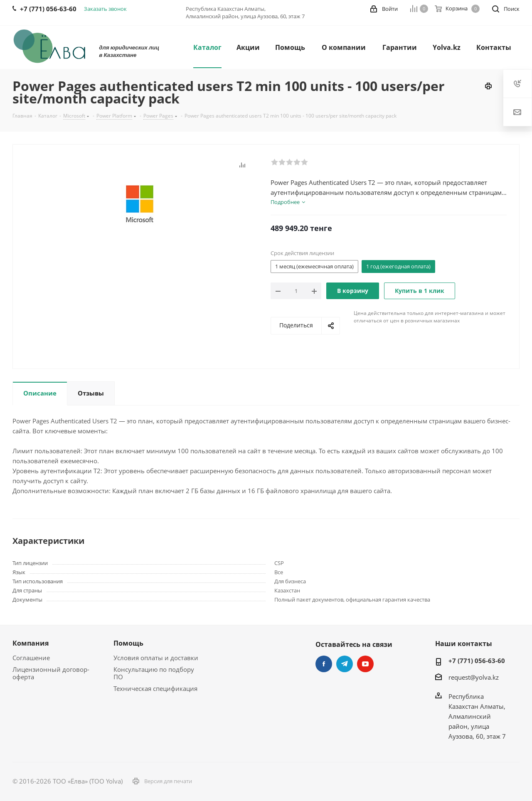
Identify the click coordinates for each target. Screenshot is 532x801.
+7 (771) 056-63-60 (476, 660)
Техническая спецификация (155, 688)
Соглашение (31, 658)
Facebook (323, 664)
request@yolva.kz (473, 677)
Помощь (128, 643)
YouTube (365, 664)
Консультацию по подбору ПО (153, 673)
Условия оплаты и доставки (155, 658)
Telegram (344, 664)
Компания (30, 643)
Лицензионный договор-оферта (50, 673)
